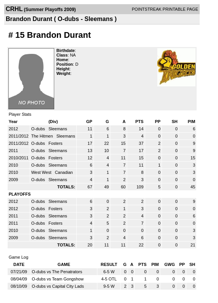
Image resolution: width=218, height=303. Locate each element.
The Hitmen (42, 136)
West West (42, 172)
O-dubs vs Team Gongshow (58, 279)
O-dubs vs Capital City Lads (58, 286)
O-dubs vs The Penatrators (57, 271)
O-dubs (38, 128)
